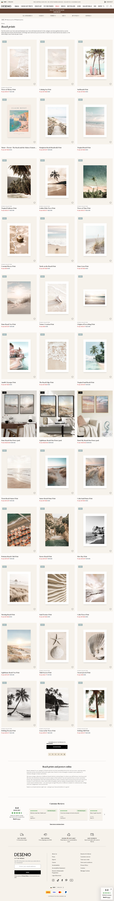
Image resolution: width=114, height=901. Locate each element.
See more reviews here (57, 824)
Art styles (75, 15)
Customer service (85, 856)
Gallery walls (87, 6)
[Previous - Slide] (27, 814)
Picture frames (48, 6)
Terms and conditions (86, 862)
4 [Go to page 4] (61, 754)
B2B (95, 6)
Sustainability (56, 865)
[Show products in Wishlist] (107, 6)
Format (53, 15)
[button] (107, 894)
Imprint (54, 859)
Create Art (38, 6)
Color (41, 15)
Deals (57, 6)
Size (63, 15)
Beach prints (19, 19)
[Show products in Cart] (111, 6)
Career (54, 862)
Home (79, 6)
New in (63, 6)
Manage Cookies (85, 871)
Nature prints (10, 19)
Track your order (85, 859)
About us (54, 854)
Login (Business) (56, 875)
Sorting (88, 15)
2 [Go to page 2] (55, 754)
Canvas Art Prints (27, 6)
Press (53, 856)
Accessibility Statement (58, 868)
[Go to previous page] (49, 754)
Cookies (83, 868)
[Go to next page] (64, 754)
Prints (17, 6)
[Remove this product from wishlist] (34, 84)
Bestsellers (71, 6)
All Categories (27, 15)
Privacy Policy (25, 876)
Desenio (61, 896)
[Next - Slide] (104, 814)
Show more (57, 747)
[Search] (103, 6)
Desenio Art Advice (86, 854)
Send (27, 872)
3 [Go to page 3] (58, 754)
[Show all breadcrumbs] (3, 20)
